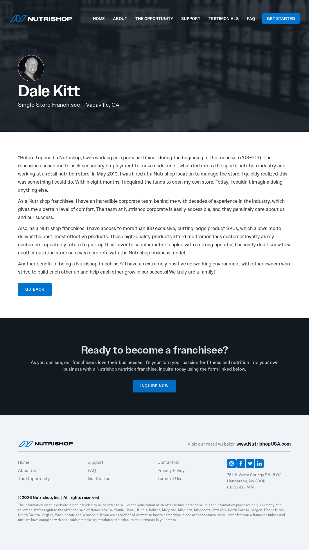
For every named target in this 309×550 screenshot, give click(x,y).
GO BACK (34, 289)
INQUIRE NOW (154, 389)
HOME (99, 18)
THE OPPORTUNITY (154, 18)
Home (23, 462)
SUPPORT (190, 18)
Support (95, 462)
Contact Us (168, 462)
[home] (40, 18)
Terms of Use (169, 479)
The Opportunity (34, 479)
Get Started (99, 479)
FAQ (251, 18)
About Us (27, 470)
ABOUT (120, 18)
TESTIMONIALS (224, 18)
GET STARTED (281, 18)
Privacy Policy (171, 470)
